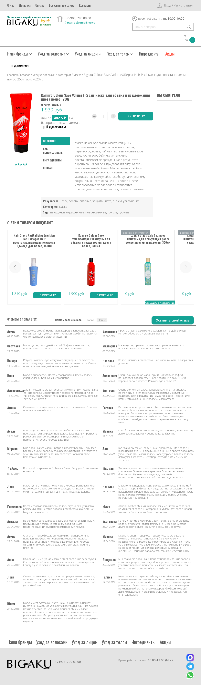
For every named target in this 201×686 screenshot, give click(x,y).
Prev (15, 268)
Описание (49, 142)
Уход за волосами (53, 55)
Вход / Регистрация (178, 5)
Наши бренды (19, 55)
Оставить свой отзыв (173, 321)
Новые (102, 321)
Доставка (25, 5)
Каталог (25, 76)
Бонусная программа (61, 5)
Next (186, 268)
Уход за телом (120, 55)
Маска (77, 76)
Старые (90, 321)
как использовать (53, 152)
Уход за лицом (88, 55)
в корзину (136, 117)
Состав (48, 169)
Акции (170, 55)
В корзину (48, 296)
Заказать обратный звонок (80, 22)
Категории (64, 76)
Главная (12, 76)
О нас (10, 5)
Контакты (85, 5)
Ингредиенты (149, 55)
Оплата (39, 5)
